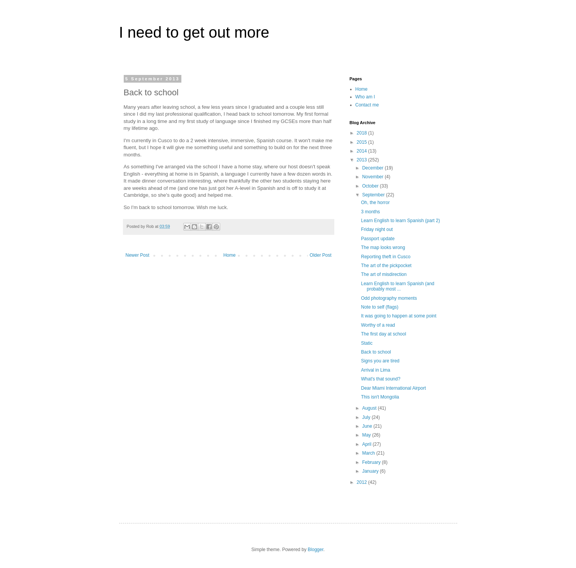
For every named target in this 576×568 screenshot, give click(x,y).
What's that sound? (380, 379)
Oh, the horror (375, 202)
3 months (370, 211)
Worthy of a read (378, 325)
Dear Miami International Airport (393, 388)
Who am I (365, 97)
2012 (362, 482)
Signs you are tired (380, 361)
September (374, 195)
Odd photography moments (389, 298)
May (367, 435)
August (370, 408)
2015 (362, 142)
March (369, 453)
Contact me (367, 105)
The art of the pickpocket (386, 265)
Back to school (376, 352)
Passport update (377, 238)
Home (229, 255)
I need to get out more (194, 32)
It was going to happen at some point (398, 316)
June (367, 426)
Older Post (321, 255)
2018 (362, 133)
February (372, 462)
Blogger (316, 549)
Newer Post (137, 255)
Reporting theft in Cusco (385, 256)
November (373, 176)
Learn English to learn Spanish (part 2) (400, 220)
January (371, 471)
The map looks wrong (383, 247)
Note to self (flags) (379, 307)
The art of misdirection (384, 274)
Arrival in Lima (375, 370)
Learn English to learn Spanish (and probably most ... (397, 286)
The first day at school (383, 334)
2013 (362, 160)
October (371, 186)
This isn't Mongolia (380, 397)
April (367, 444)
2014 (362, 151)
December (373, 168)
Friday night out (377, 229)
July (367, 417)
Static (366, 343)
